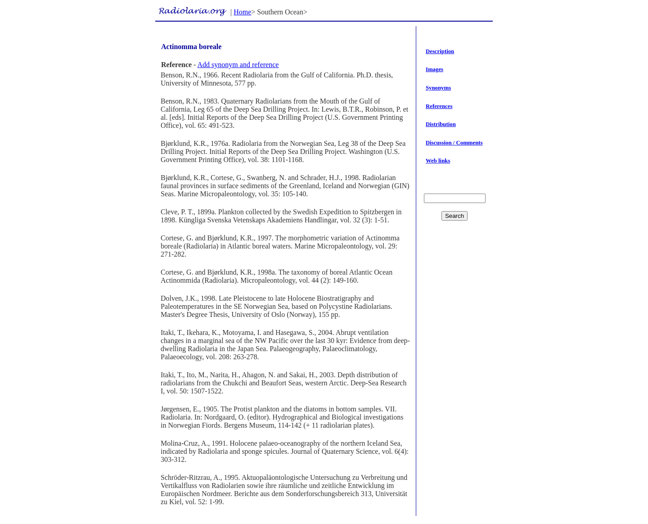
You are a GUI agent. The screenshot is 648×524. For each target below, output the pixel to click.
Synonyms (438, 88)
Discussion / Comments (454, 143)
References (439, 106)
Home (242, 12)
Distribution (441, 124)
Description (440, 51)
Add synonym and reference (238, 64)
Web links (438, 161)
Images (434, 69)
